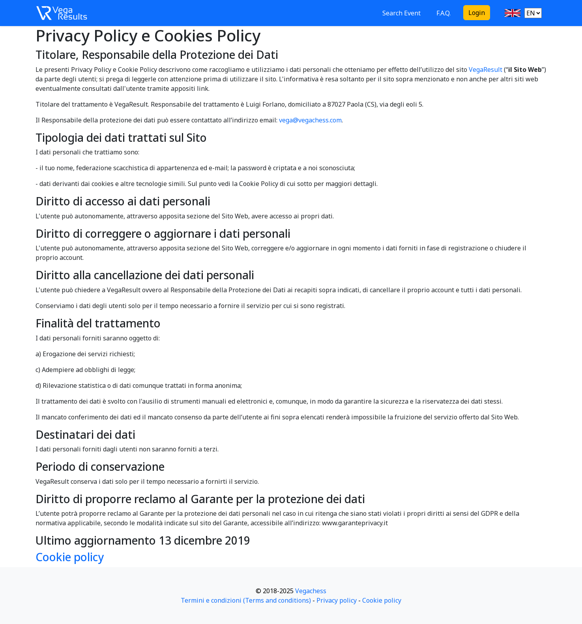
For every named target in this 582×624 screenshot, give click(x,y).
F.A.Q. (443, 13)
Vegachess (310, 590)
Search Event (401, 13)
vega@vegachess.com (310, 120)
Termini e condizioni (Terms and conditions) (246, 600)
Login (476, 12)
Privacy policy (336, 600)
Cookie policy (70, 556)
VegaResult (485, 69)
